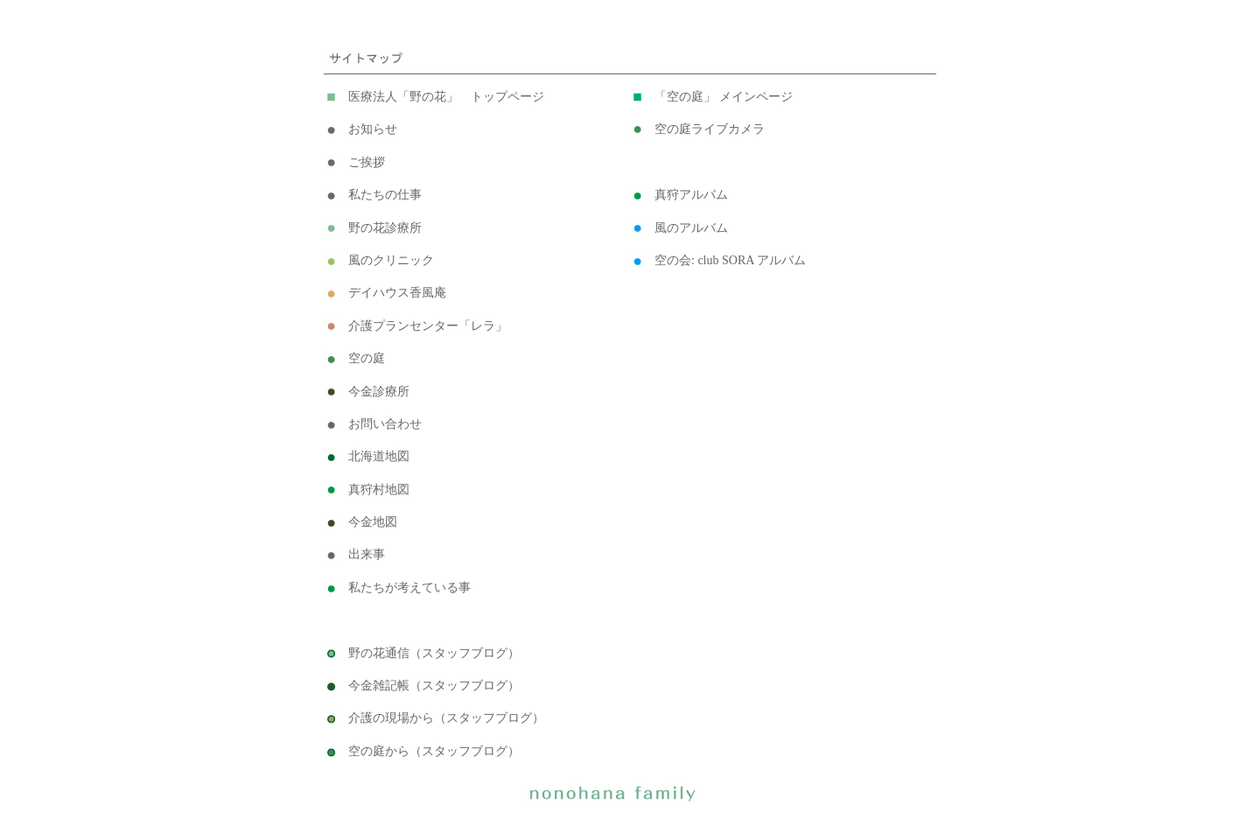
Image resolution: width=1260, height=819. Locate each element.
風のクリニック (391, 260)
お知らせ (372, 129)
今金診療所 (379, 391)
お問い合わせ (385, 423)
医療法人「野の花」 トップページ (446, 96)
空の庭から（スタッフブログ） (434, 751)
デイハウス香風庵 (397, 292)
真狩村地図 (379, 489)
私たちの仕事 (385, 194)
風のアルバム (691, 227)
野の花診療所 (385, 227)
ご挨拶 (366, 162)
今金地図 (372, 521)
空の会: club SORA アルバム (730, 260)
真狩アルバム (691, 194)
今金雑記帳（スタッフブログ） (434, 685)
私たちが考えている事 (409, 587)
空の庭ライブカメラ (709, 129)
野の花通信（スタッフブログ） (434, 653)
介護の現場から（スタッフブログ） (446, 717)
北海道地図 (379, 456)
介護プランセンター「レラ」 (428, 325)
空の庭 (366, 358)
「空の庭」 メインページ (723, 96)
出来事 (366, 554)
